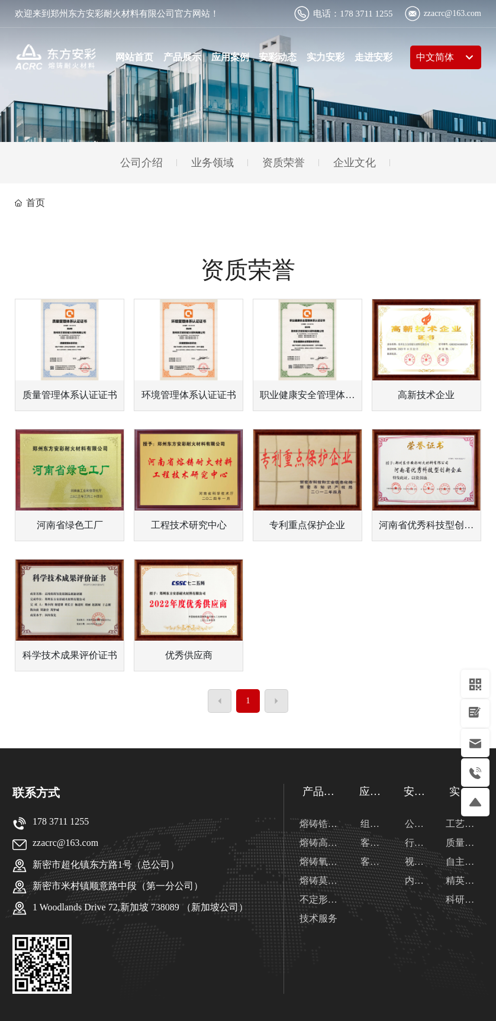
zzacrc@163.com (452, 13)
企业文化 (354, 163)
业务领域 (212, 163)
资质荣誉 (283, 163)
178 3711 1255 (366, 13)
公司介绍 (141, 163)
